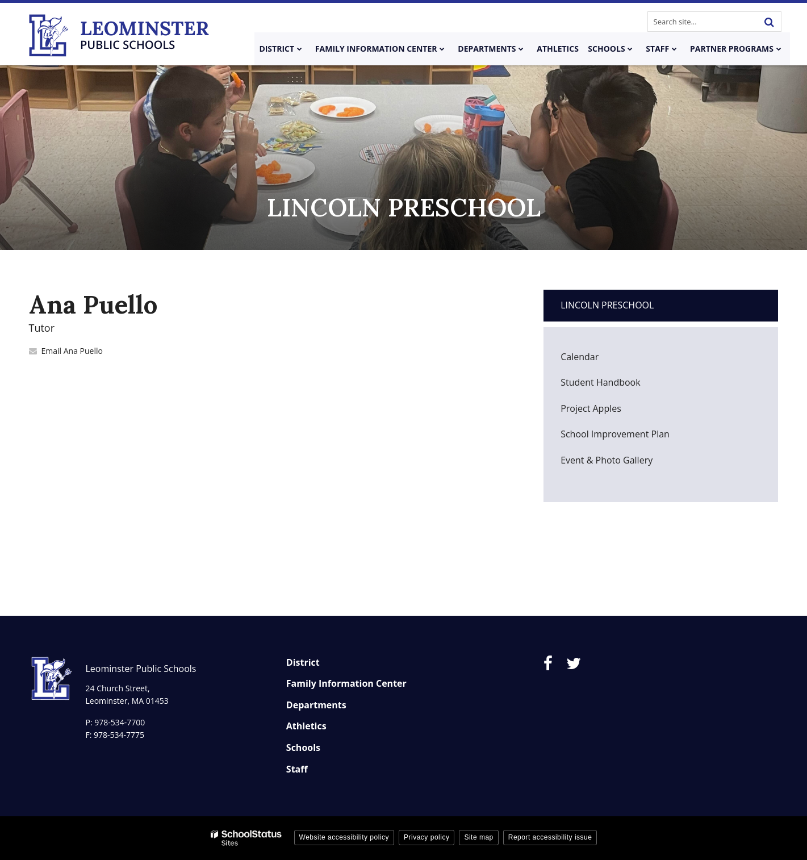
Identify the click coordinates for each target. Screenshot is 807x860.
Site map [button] (478, 837)
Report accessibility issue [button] (550, 837)
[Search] (769, 21)
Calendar (580, 356)
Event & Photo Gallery (607, 460)
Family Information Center (346, 683)
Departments (316, 705)
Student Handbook (618, 385)
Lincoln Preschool (607, 305)
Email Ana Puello (72, 350)
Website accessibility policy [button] (344, 837)
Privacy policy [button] (426, 837)
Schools (303, 747)
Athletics (306, 726)
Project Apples (591, 408)
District (303, 662)
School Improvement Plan (615, 434)
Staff (297, 769)
